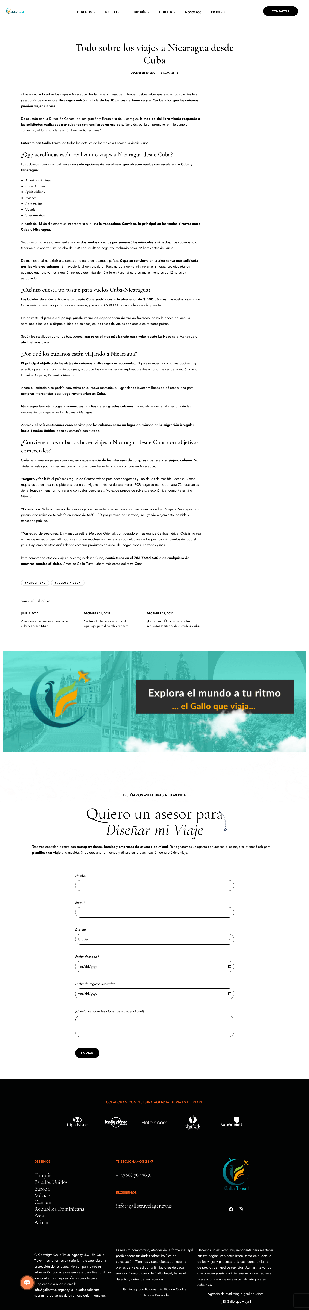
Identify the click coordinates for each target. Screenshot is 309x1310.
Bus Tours (112, 12)
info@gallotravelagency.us (144, 1193)
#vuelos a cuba (68, 570)
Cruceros (218, 12)
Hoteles (165, 12)
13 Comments (169, 60)
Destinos (84, 12)
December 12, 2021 (160, 601)
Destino (154, 921)
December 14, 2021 (97, 601)
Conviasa (129, 211)
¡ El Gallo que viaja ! (236, 1288)
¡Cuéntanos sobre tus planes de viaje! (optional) (154, 1011)
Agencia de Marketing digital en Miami (236, 1281)
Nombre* (154, 868)
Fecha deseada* (154, 948)
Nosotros (193, 12)
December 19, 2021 (144, 60)
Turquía (139, 12)
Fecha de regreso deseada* (154, 976)
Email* (154, 895)
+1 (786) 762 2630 (133, 1162)
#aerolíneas (35, 570)
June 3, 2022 (29, 601)
